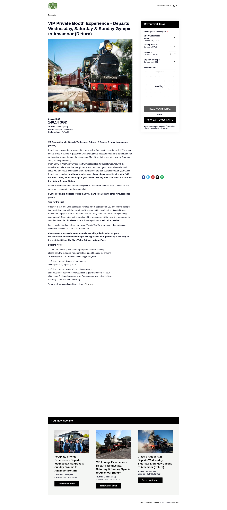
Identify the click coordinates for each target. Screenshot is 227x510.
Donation (152, 53)
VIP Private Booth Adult (152, 38)
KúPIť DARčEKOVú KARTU (160, 120)
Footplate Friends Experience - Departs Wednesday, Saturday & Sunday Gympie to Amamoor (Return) (69, 463)
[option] (58, 106)
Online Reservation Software (149, 502)
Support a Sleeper (152, 61)
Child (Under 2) (152, 46)
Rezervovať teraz (67, 484)
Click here (89, 284)
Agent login (175, 502)
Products (52, 15)
